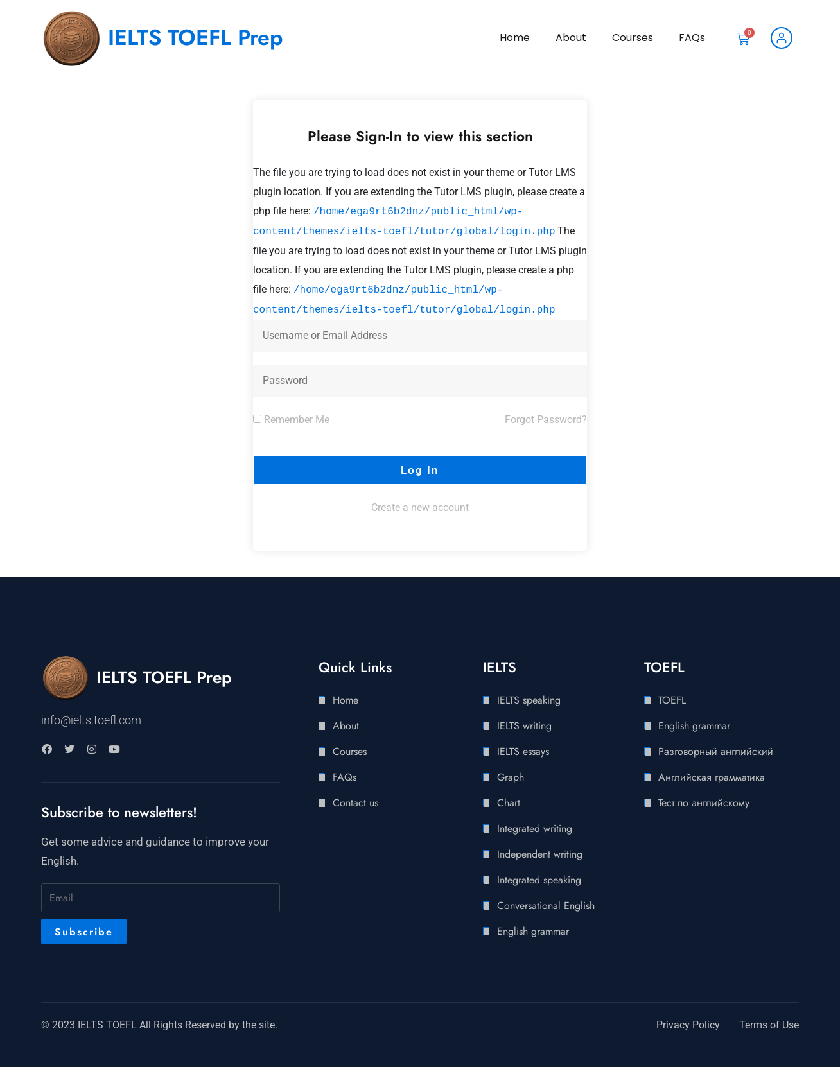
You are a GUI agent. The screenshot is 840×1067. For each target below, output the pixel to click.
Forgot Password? (546, 419)
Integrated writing (534, 828)
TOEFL (672, 700)
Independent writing (539, 854)
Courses (632, 37)
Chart (508, 802)
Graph (510, 777)
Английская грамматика (711, 777)
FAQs (692, 37)
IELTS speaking (529, 700)
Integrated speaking (539, 879)
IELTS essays (523, 751)
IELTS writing (524, 725)
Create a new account (420, 507)
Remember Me (291, 419)
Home (515, 37)
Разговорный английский (715, 751)
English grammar (533, 931)
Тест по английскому (703, 802)
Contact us (355, 802)
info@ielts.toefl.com (91, 720)
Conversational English (546, 905)
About (571, 37)
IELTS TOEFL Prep (195, 37)
